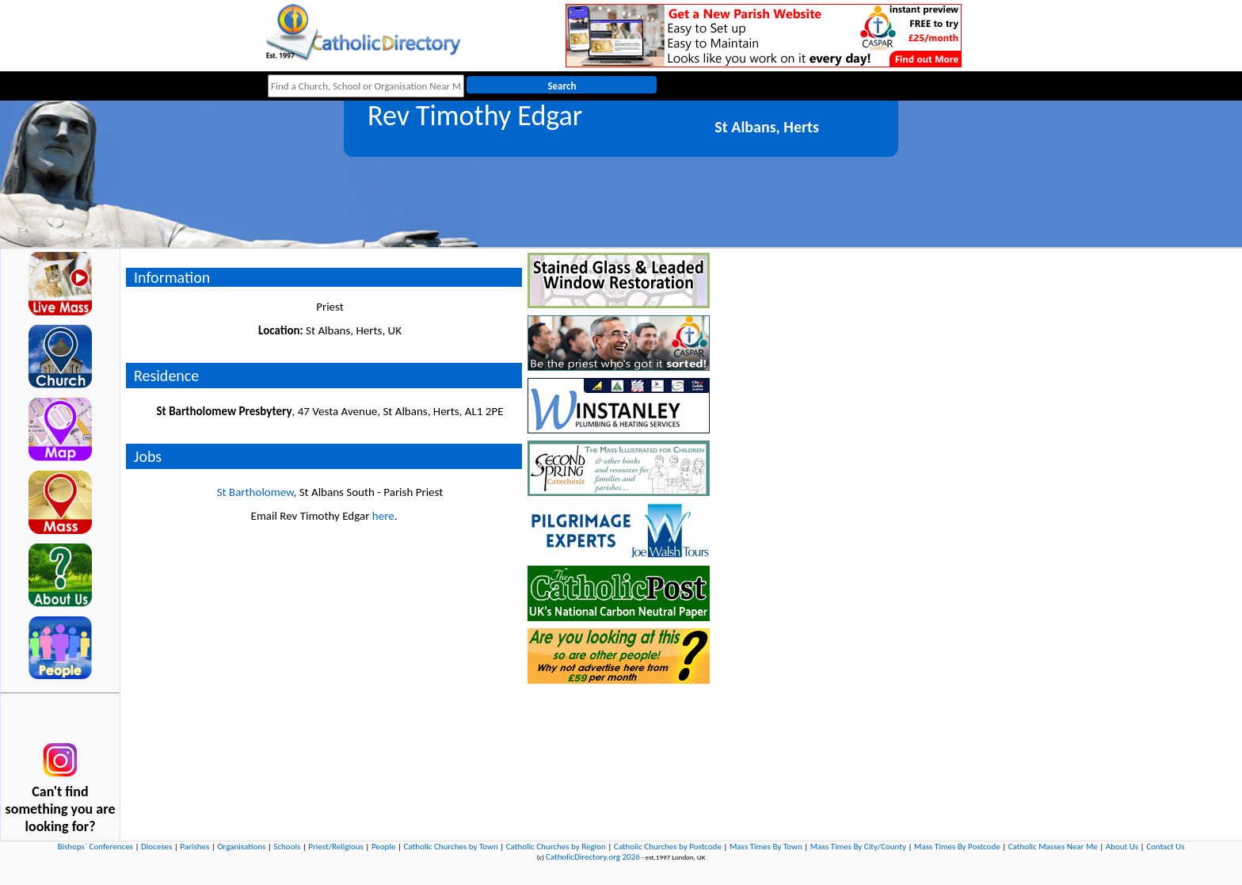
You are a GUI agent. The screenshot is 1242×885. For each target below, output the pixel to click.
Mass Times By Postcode (957, 846)
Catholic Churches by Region (556, 846)
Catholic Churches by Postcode (668, 846)
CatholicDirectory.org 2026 (593, 857)
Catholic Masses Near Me (1053, 846)
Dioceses (156, 846)
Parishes (194, 846)
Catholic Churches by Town (450, 846)
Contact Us (1165, 846)
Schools (286, 846)
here (383, 516)
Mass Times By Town (766, 846)
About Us (1122, 846)
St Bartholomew (255, 492)
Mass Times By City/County (858, 846)
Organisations (241, 846)
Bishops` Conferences (95, 846)
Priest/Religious (336, 846)
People (383, 846)
